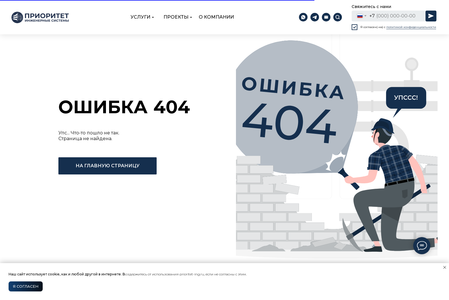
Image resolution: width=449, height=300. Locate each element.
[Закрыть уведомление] (445, 267)
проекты (176, 17)
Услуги (140, 17)
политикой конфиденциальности (411, 27)
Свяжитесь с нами (371, 6)
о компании (216, 17)
